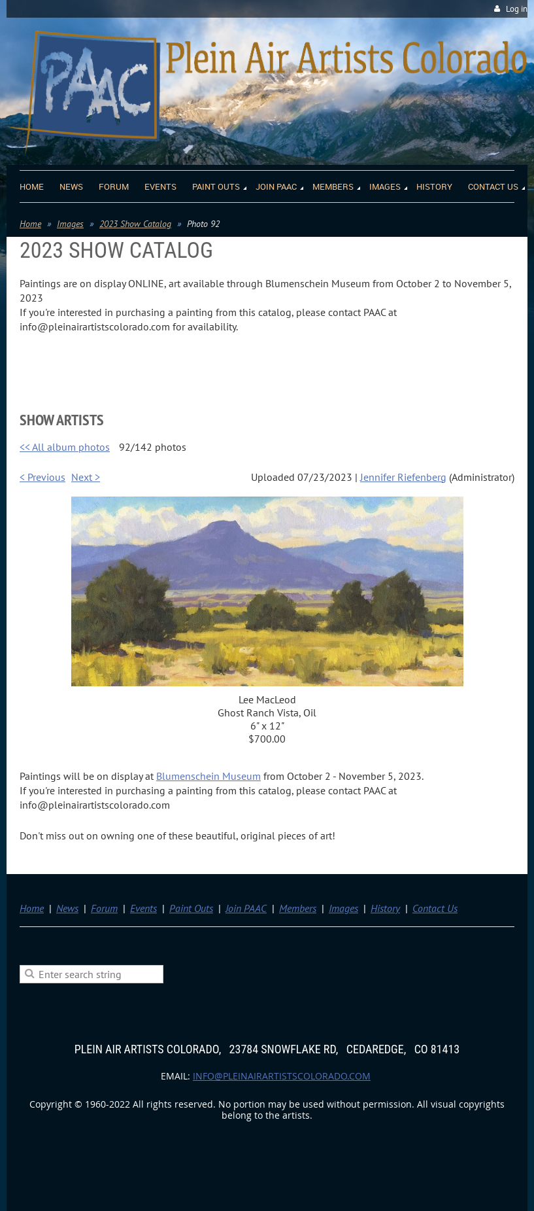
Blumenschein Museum (208, 775)
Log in (516, 8)
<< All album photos (65, 446)
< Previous (42, 476)
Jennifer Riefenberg (403, 476)
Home (30, 224)
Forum (104, 908)
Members (297, 908)
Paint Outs (191, 908)
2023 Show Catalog (135, 224)
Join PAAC (246, 908)
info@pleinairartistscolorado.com (282, 1076)
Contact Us (435, 908)
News (67, 908)
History (385, 908)
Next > (85, 476)
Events (143, 908)
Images (70, 224)
